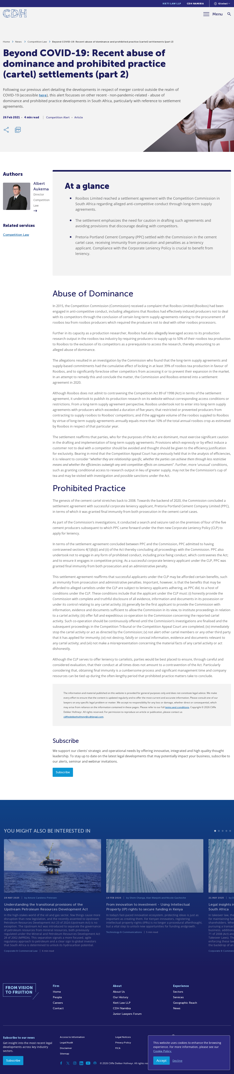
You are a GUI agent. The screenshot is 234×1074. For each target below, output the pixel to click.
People (57, 997)
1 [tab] (215, 840)
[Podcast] (95, 1063)
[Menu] (213, 14)
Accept (161, 1060)
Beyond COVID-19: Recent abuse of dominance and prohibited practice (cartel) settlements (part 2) (112, 43)
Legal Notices (123, 1037)
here (43, 96)
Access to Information (72, 1037)
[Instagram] (75, 1063)
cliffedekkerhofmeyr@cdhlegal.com (83, 716)
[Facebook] (61, 1063)
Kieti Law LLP (172, 3)
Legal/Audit (66, 1042)
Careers (58, 1002)
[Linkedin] (81, 1063)
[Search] (229, 14)
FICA (117, 1048)
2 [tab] (219, 840)
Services (178, 997)
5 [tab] (230, 840)
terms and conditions (177, 707)
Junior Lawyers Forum (127, 1014)
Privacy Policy (123, 1042)
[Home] (15, 14)
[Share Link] (6, 131)
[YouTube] (88, 1063)
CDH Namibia (195, 3)
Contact (58, 1008)
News (18, 43)
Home (6, 43)
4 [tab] (226, 840)
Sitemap (64, 1053)
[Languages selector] (222, 3)
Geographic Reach (185, 1002)
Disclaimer (66, 1048)
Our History (120, 997)
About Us (119, 991)
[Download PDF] (18, 131)
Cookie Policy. (162, 1051)
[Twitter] (68, 1063)
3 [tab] (223, 840)
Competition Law (37, 43)
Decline (177, 1061)
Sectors (178, 991)
